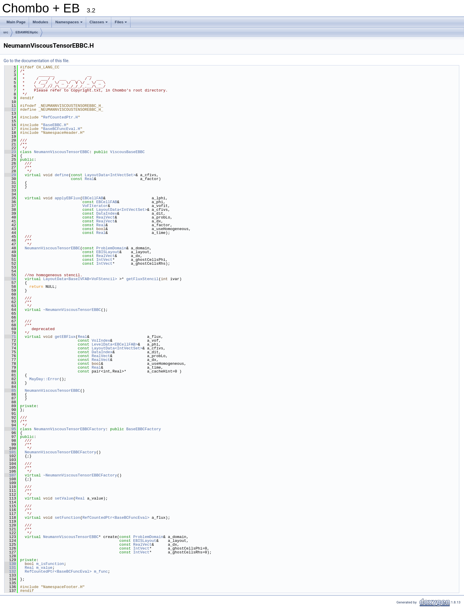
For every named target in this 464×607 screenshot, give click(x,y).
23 (10, 152)
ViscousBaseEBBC (127, 152)
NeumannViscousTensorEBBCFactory (70, 429)
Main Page (16, 22)
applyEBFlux (67, 198)
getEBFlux (65, 336)
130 (10, 563)
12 (10, 109)
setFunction (67, 517)
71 (10, 336)
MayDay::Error (44, 379)
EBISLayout (107, 252)
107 (10, 475)
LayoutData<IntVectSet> (110, 175)
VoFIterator (95, 205)
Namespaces (69, 24)
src (5, 32)
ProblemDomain (111, 248)
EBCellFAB (92, 198)
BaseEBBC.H (54, 125)
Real (89, 179)
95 (10, 429)
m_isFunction (50, 563)
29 (10, 175)
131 (10, 567)
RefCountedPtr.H (60, 117)
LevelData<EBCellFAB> (115, 344)
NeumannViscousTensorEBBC (61, 152)
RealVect (105, 217)
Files (121, 24)
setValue (64, 498)
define (62, 175)
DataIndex (106, 213)
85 (10, 390)
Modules (40, 22)
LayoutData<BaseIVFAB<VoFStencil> (80, 279)
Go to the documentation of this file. (37, 60)
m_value (44, 567)
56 (10, 279)
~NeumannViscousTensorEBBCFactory (80, 475)
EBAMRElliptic (27, 32)
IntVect (104, 259)
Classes (99, 24)
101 (10, 452)
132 (10, 571)
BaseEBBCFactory (143, 429)
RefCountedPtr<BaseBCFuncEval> (115, 517)
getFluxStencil (142, 279)
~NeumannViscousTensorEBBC (72, 309)
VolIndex (101, 340)
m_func (101, 571)
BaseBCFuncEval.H (61, 128)
